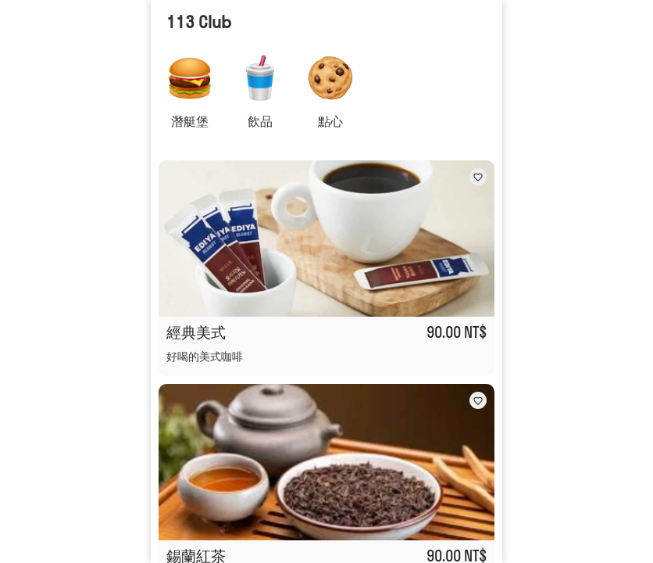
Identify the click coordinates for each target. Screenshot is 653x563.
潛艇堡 (190, 121)
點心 (330, 121)
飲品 (260, 121)
